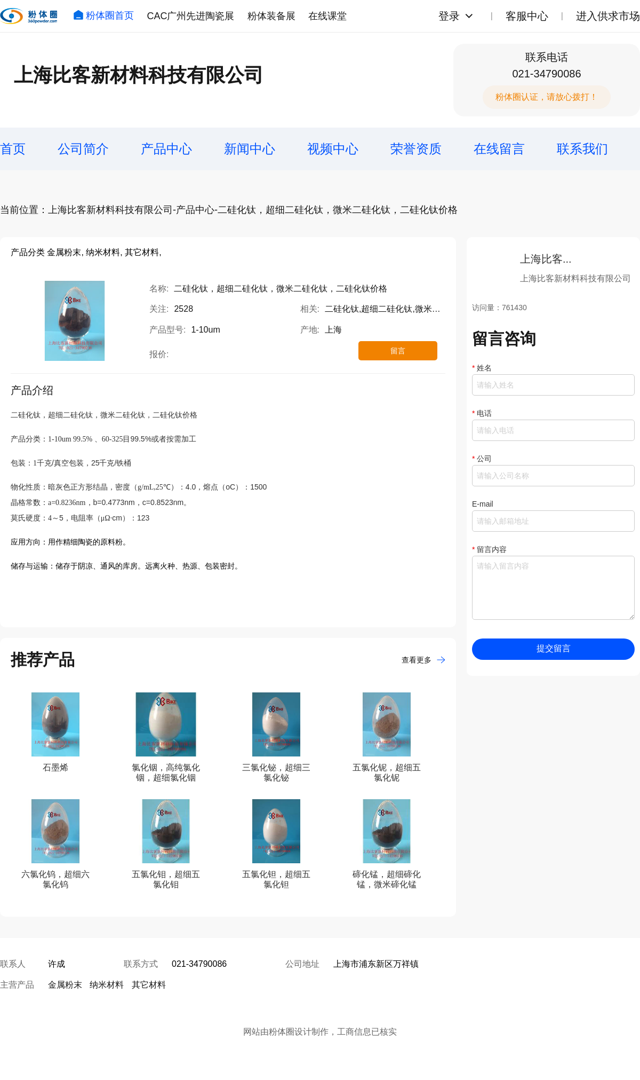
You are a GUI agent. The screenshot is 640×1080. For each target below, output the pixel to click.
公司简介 (83, 148)
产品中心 (166, 148)
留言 (397, 350)
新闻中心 (249, 148)
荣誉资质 (416, 148)
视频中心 (332, 148)
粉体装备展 (271, 16)
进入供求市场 (608, 16)
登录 (449, 16)
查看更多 (423, 660)
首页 (13, 148)
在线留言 (499, 148)
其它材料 (149, 984)
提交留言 (554, 648)
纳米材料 (107, 984)
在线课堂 (327, 16)
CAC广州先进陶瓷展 (190, 16)
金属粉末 (65, 984)
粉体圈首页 (103, 15)
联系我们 (582, 148)
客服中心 (527, 16)
